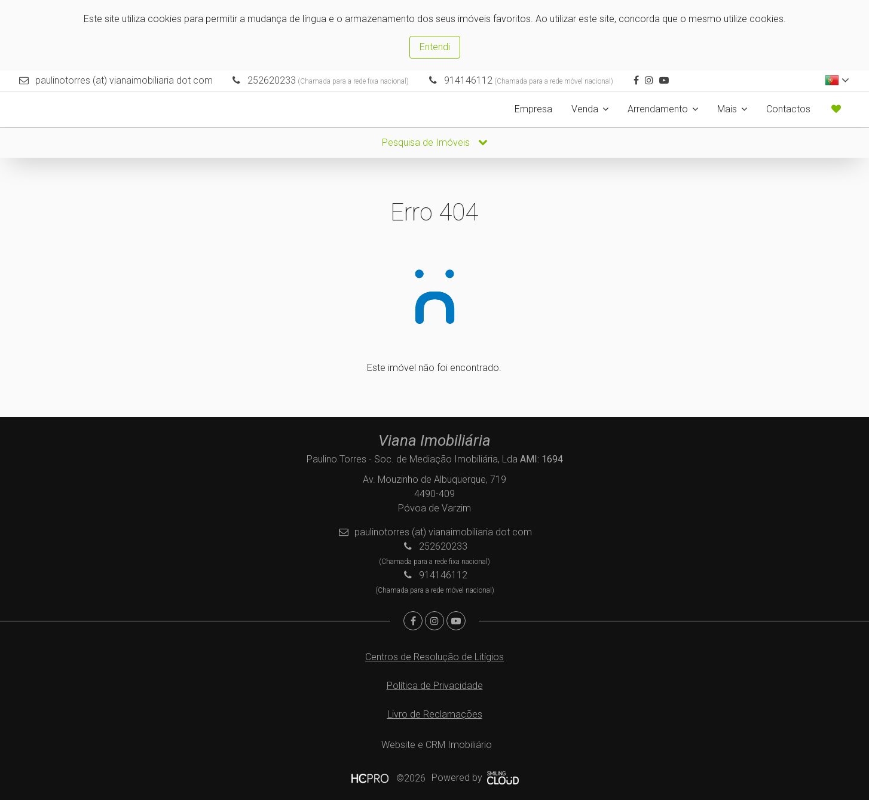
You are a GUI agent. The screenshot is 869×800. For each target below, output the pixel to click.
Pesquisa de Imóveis (435, 142)
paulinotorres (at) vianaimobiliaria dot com (124, 80)
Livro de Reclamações (434, 714)
